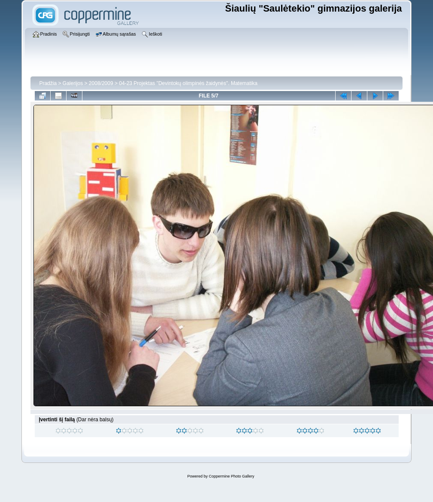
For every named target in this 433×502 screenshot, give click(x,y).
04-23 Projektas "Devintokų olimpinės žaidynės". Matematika (188, 83)
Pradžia (48, 83)
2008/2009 (101, 83)
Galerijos (73, 83)
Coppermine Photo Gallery (231, 476)
